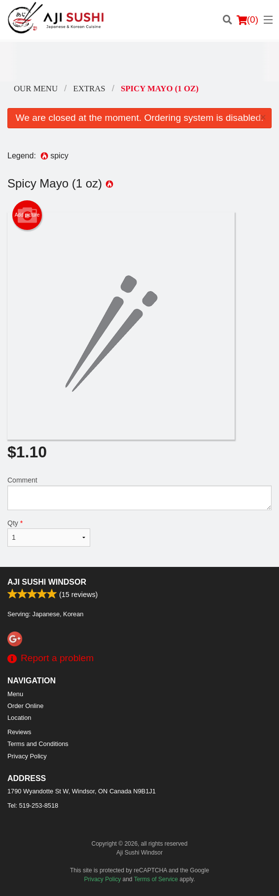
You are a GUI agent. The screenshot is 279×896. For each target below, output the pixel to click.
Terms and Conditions (38, 743)
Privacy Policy (27, 756)
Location (19, 717)
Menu (15, 694)
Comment (139, 493)
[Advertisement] (139, 61)
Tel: (32, 805)
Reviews (19, 732)
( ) (247, 19)
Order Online (25, 705)
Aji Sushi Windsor (46, 582)
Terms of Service (156, 879)
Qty (48, 533)
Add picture (27, 215)
